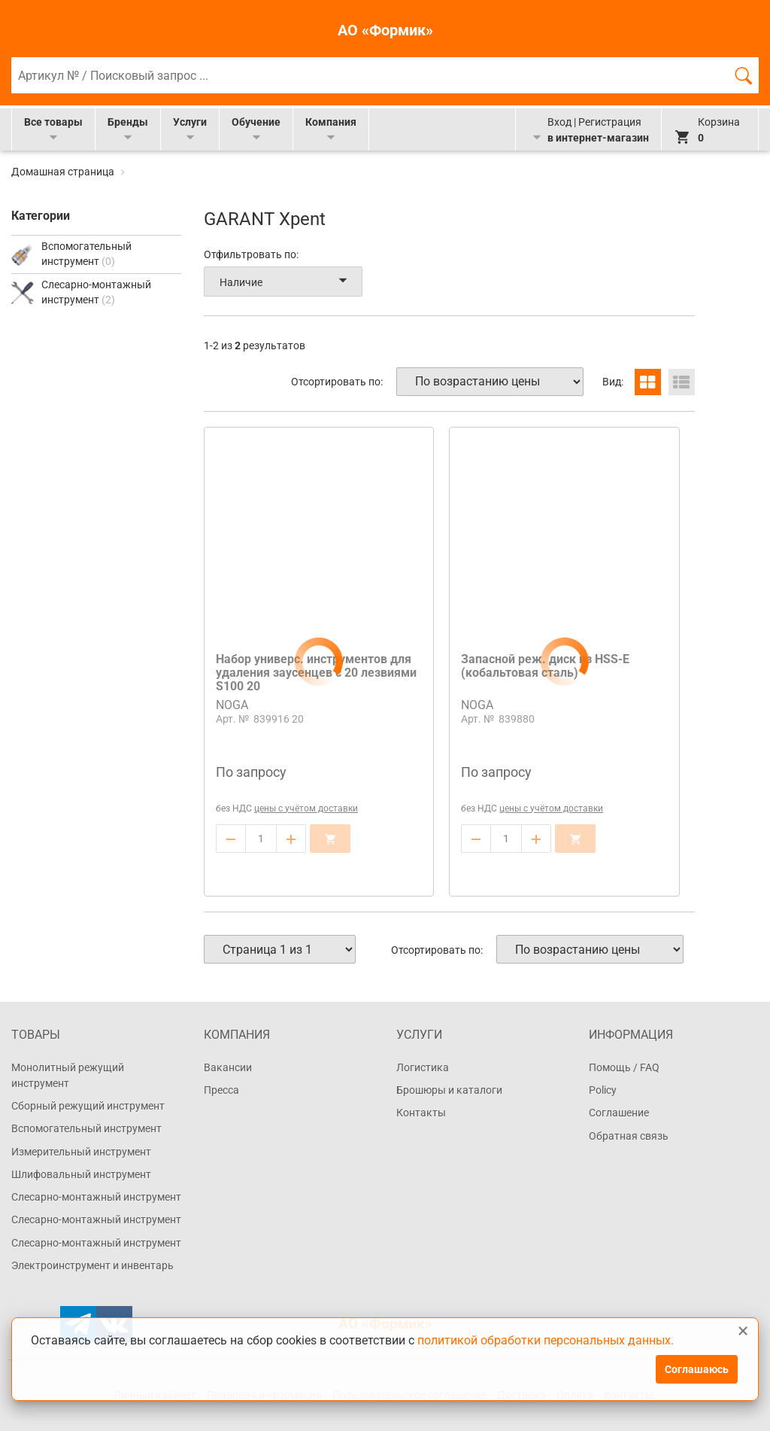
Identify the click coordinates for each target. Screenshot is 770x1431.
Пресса (221, 1090)
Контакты (421, 1113)
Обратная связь (628, 1136)
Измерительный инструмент (81, 1152)
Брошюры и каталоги (449, 1090)
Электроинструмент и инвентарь (92, 1265)
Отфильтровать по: (251, 254)
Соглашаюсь (697, 1369)
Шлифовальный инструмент (81, 1174)
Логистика (422, 1067)
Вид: (612, 382)
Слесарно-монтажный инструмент (96, 1197)
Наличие (286, 281)
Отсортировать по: (337, 382)
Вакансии (228, 1067)
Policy (603, 1090)
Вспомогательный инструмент (86, 1128)
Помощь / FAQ (624, 1067)
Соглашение (619, 1113)
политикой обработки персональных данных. (545, 1340)
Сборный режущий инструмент (88, 1106)
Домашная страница (64, 172)
